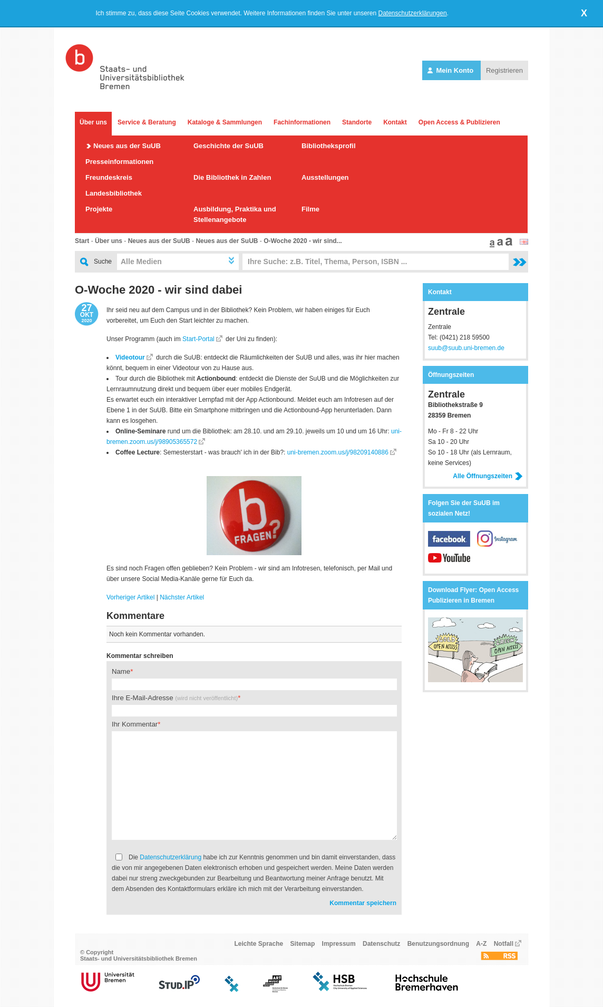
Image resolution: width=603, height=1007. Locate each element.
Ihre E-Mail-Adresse (175, 698)
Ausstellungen (325, 177)
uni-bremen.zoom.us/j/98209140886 (337, 452)
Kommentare (135, 616)
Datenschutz (381, 943)
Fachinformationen (302, 122)
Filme (310, 209)
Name (121, 671)
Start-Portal (198, 339)
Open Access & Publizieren (459, 122)
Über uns (93, 122)
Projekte (98, 209)
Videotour (130, 357)
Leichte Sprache (259, 943)
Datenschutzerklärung (170, 857)
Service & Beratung (147, 122)
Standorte (357, 122)
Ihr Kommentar (135, 724)
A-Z (481, 943)
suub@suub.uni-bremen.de (466, 348)
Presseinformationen (119, 162)
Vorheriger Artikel (130, 597)
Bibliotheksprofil (329, 146)
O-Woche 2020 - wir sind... (303, 241)
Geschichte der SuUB (228, 146)
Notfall (503, 943)
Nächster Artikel (182, 597)
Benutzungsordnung (438, 943)
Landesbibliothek (113, 193)
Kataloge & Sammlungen (225, 122)
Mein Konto (451, 70)
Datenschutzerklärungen (412, 13)
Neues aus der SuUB (127, 146)
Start (82, 241)
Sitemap (302, 943)
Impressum (339, 943)
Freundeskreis (108, 177)
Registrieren (504, 70)
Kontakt (395, 122)
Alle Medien (141, 261)
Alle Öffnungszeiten (488, 476)
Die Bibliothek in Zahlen (232, 177)
